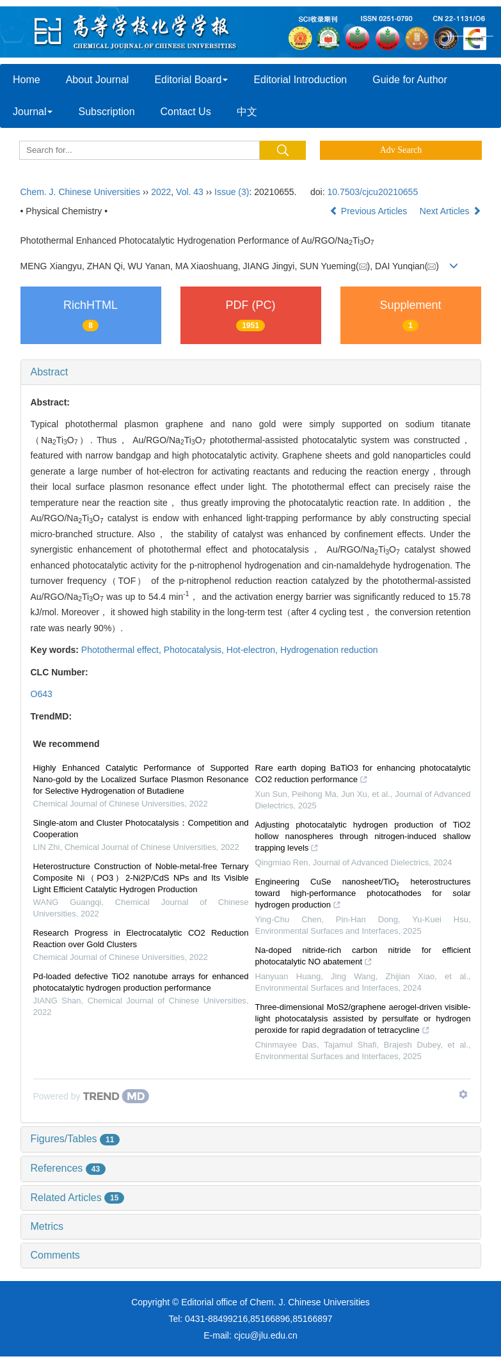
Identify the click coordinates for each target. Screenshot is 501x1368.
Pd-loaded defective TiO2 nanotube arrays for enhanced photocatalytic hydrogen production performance (141, 982)
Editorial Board (191, 79)
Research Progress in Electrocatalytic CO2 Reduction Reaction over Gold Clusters (141, 938)
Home (26, 79)
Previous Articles (370, 211)
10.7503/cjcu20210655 (373, 192)
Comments (55, 1255)
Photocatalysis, (195, 650)
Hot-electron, (253, 650)
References (68, 1168)
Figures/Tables (75, 1138)
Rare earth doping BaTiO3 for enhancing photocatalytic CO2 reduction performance (363, 775)
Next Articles (450, 211)
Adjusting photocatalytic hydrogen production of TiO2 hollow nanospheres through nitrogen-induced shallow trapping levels (363, 838)
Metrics (47, 1226)
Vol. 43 (189, 192)
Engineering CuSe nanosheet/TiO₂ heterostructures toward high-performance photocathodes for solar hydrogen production (363, 895)
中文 (247, 111)
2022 (161, 192)
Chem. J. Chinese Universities (80, 192)
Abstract (49, 371)
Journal (32, 111)
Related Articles (78, 1197)
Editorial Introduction (300, 79)
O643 (41, 694)
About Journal (97, 79)
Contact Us (186, 111)
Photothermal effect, (122, 650)
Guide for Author (409, 79)
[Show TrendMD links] (463, 1094)
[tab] (251, 372)
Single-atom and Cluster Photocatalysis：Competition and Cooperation (141, 828)
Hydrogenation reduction (329, 650)
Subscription (106, 111)
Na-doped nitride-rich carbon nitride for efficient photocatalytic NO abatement (363, 957)
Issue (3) (231, 192)
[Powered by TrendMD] (91, 1096)
